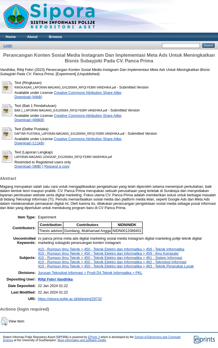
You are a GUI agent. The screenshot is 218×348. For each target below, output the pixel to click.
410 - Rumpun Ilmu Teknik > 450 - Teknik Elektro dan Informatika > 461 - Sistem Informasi (110, 258)
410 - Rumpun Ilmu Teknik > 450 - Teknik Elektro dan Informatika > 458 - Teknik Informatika (111, 249)
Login (7, 45)
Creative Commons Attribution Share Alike (87, 92)
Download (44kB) (28, 97)
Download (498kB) (29, 120)
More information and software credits (81, 340)
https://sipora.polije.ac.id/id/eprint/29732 (70, 299)
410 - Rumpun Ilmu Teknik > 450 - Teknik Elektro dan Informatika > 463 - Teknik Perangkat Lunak (116, 266)
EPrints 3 (94, 337)
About (32, 37)
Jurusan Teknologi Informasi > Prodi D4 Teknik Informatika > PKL (90, 273)
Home (11, 37)
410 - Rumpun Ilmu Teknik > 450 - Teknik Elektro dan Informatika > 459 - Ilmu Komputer (108, 253)
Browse (55, 37)
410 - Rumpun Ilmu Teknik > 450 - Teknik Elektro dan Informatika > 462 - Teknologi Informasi (112, 262)
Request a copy (57, 166)
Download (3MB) (27, 166)
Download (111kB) (29, 143)
